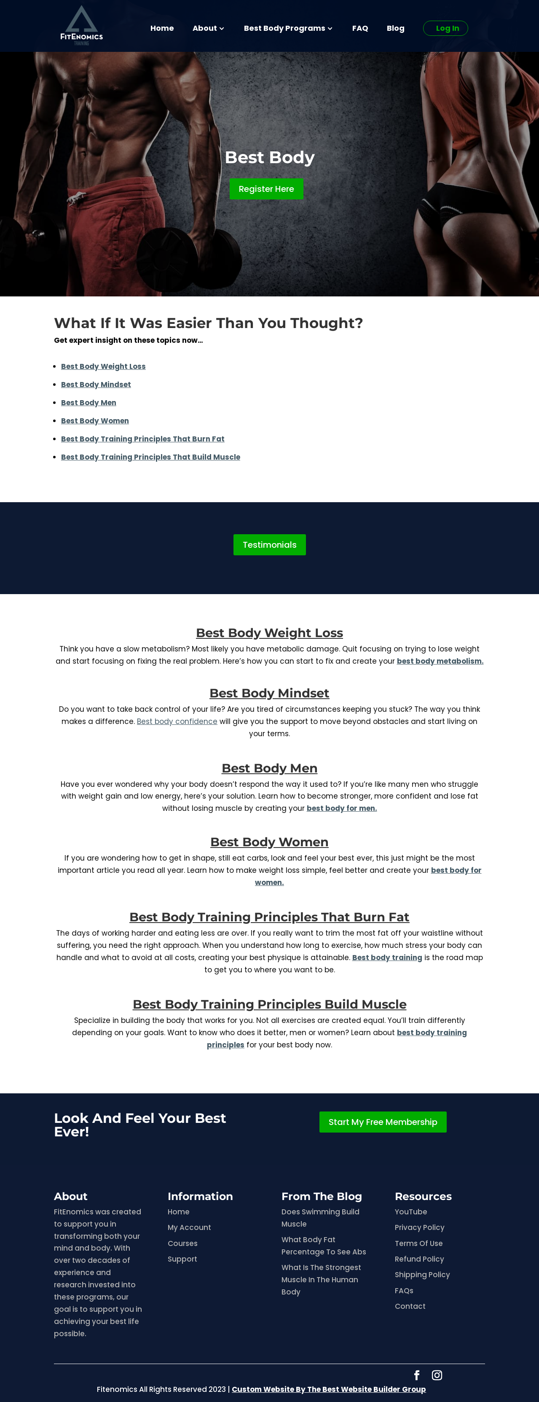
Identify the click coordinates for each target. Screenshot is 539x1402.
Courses (183, 1243)
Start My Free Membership (383, 1122)
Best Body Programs (284, 29)
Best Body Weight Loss (269, 632)
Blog (396, 29)
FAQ (360, 29)
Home (162, 29)
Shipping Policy (422, 1275)
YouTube (411, 1212)
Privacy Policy (420, 1227)
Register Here (266, 189)
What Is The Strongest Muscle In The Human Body (321, 1279)
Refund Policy (419, 1259)
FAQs (404, 1291)
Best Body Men (270, 768)
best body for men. (342, 808)
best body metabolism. (440, 661)
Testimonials (270, 545)
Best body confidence (177, 721)
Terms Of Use (419, 1243)
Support (182, 1259)
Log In (447, 28)
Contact (410, 1306)
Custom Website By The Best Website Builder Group (329, 1389)
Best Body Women (269, 841)
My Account (189, 1227)
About (205, 29)
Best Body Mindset (96, 384)
